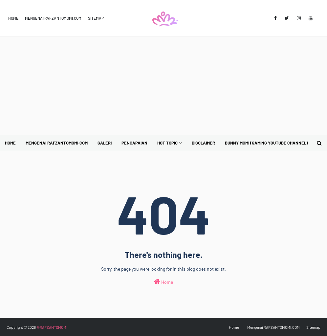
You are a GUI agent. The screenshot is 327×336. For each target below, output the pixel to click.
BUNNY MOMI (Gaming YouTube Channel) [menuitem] (266, 143)
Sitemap (96, 18)
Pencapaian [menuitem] (134, 143)
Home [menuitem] (10, 143)
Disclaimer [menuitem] (203, 143)
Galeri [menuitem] (105, 143)
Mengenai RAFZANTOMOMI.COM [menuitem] (57, 143)
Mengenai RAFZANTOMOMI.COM (53, 18)
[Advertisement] (163, 86)
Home (13, 18)
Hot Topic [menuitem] (167, 143)
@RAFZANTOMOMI (51, 327)
